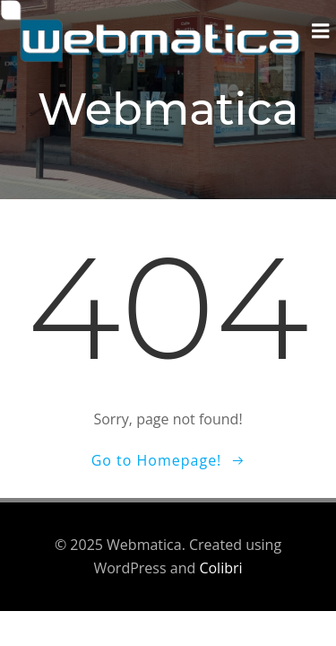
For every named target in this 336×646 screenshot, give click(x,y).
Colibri (220, 568)
